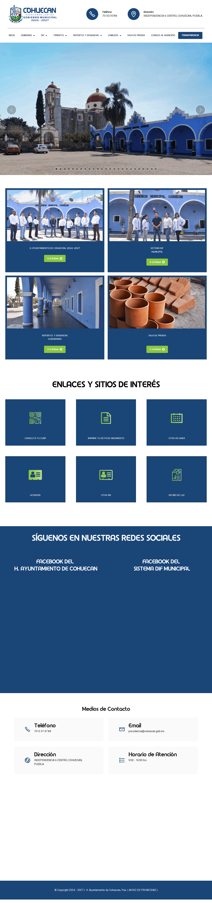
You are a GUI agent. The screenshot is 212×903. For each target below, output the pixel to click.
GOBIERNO (26, 34)
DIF (43, 34)
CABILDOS (113, 34)
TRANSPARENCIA (190, 37)
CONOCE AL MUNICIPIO (21, 40)
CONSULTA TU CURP (35, 441)
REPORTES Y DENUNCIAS (86, 34)
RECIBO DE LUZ (177, 498)
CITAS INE (106, 498)
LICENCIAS (35, 498)
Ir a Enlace (55, 262)
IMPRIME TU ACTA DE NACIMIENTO (106, 441)
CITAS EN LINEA (177, 441)
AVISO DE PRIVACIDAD (142, 893)
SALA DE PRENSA (136, 34)
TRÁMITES (59, 34)
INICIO (12, 34)
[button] (12, 113)
